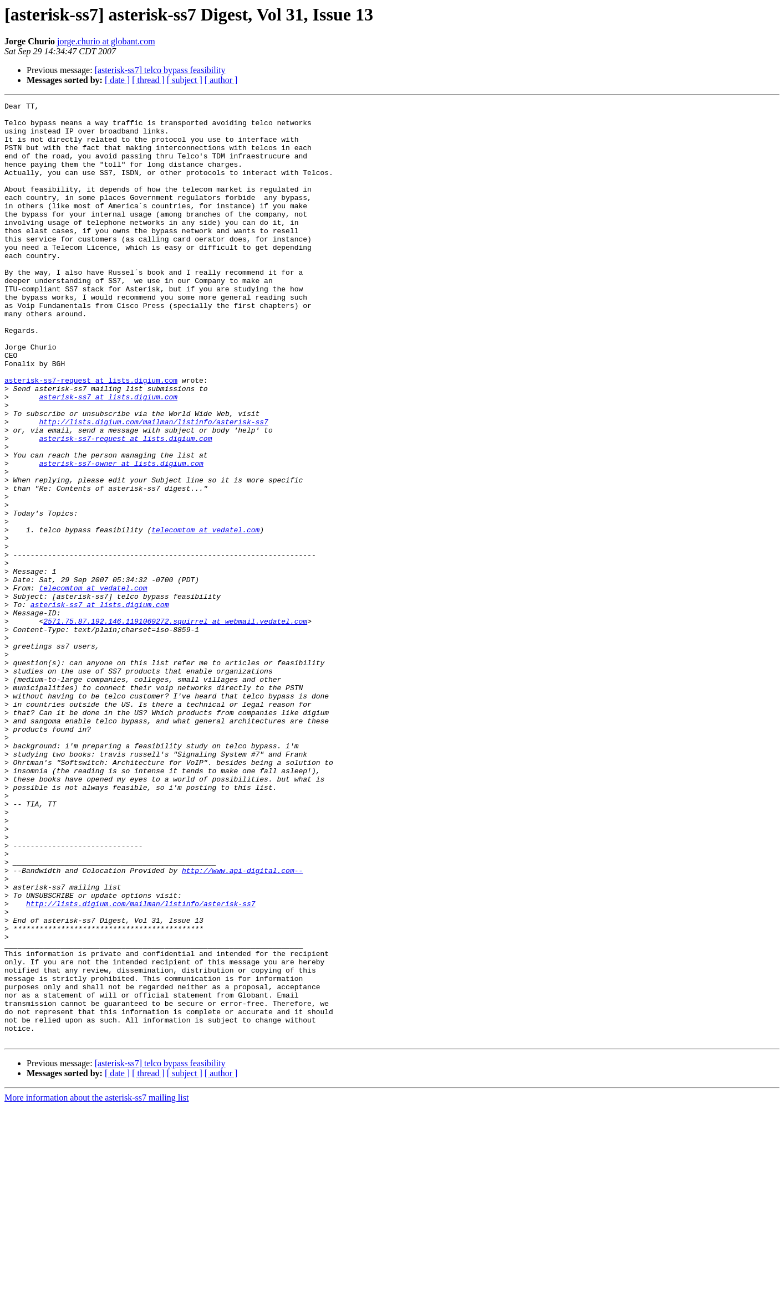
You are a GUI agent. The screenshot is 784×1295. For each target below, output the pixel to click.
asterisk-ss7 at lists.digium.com (108, 456)
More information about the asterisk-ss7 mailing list (96, 1285)
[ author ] (221, 80)
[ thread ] (148, 80)
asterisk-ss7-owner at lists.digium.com (121, 536)
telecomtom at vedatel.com (205, 616)
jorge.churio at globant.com (106, 41)
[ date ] (117, 80)
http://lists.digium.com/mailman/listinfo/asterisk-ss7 (153, 486)
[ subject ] (184, 80)
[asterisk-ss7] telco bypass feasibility (160, 70)
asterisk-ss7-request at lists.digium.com (90, 436)
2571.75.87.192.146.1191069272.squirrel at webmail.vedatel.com (175, 726)
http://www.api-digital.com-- (242, 1025)
